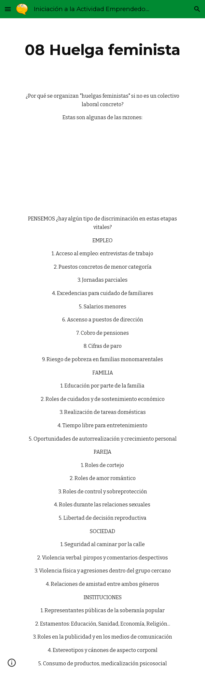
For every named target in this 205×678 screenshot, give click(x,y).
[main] (102, 49)
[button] (8, 9)
